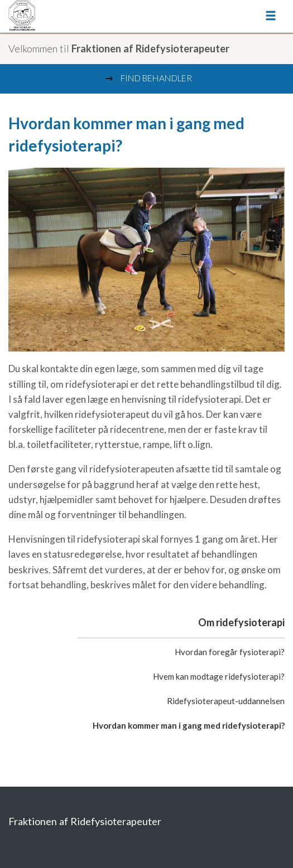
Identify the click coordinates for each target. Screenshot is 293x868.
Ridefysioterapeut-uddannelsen (226, 701)
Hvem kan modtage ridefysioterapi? (219, 676)
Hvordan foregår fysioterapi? (230, 652)
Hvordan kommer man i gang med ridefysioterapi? (189, 725)
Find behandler (148, 79)
